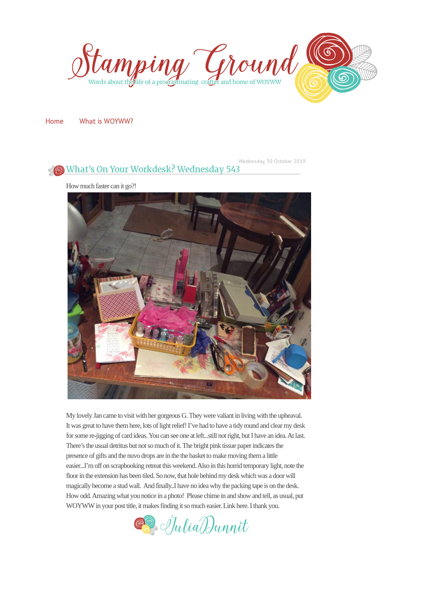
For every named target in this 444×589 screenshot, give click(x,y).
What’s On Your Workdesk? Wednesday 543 (153, 169)
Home (54, 121)
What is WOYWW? (106, 121)
